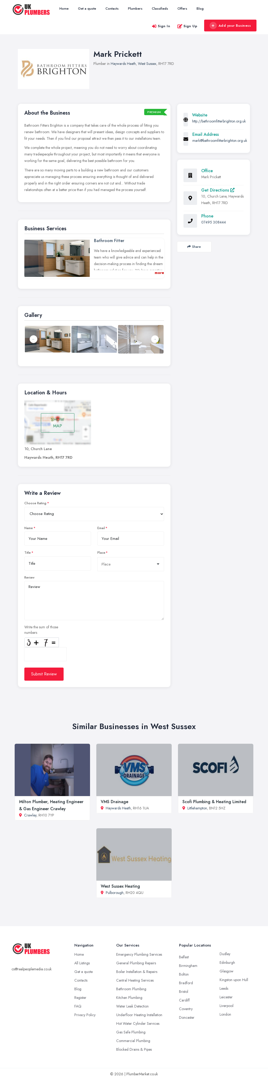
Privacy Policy (85, 1014)
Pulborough (115, 892)
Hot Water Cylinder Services (137, 1023)
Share (194, 246)
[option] (94, 339)
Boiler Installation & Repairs (136, 971)
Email (101, 528)
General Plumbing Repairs (136, 963)
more (159, 272)
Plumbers (135, 8)
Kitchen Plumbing (129, 997)
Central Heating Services (135, 980)
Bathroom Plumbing (131, 989)
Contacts (112, 8)
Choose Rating (35, 503)
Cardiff (184, 1000)
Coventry (186, 1008)
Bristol (183, 991)
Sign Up (187, 26)
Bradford (186, 983)
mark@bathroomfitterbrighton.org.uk (219, 140)
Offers (182, 8)
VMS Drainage (114, 802)
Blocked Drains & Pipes (134, 1049)
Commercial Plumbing (133, 1040)
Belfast (184, 957)
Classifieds (160, 8)
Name (28, 528)
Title (27, 552)
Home (64, 8)
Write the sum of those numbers (41, 629)
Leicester (226, 997)
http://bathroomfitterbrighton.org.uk (219, 121)
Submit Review (44, 674)
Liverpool (226, 1005)
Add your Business (230, 25)
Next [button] (155, 339)
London (225, 1014)
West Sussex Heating (120, 886)
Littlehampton (197, 808)
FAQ (77, 1006)
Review (29, 577)
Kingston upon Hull (234, 979)
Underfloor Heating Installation (139, 1014)
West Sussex (147, 63)
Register (80, 997)
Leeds (224, 988)
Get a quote (87, 8)
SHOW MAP (57, 423)
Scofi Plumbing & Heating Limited (214, 802)
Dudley (225, 953)
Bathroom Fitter (109, 241)
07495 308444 (213, 222)
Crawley (30, 815)
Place (101, 552)
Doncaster (186, 1017)
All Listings (82, 963)
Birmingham (188, 965)
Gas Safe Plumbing (131, 1032)
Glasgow (226, 971)
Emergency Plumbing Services (139, 954)
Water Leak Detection (132, 1006)
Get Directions (217, 190)
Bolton (184, 974)
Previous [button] (33, 339)
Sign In (161, 26)
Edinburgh (227, 962)
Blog (200, 8)
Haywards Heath (123, 63)
